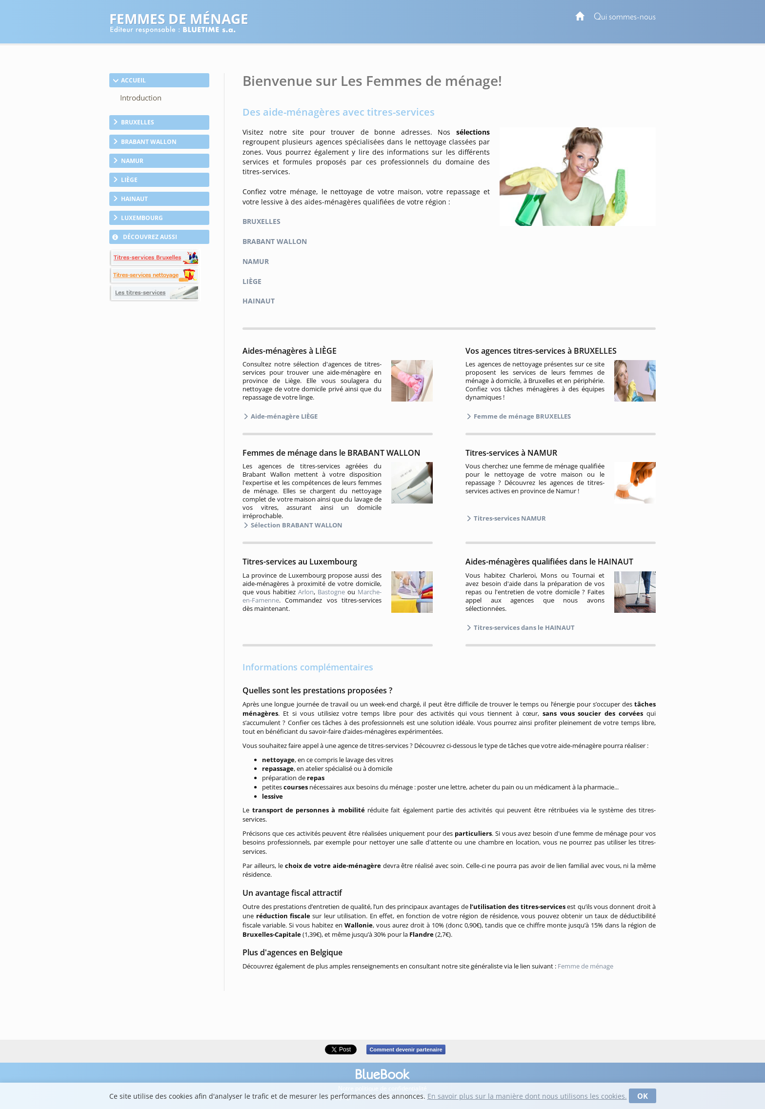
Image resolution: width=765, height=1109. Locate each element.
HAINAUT (258, 300)
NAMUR (255, 261)
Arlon (306, 591)
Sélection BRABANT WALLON (295, 525)
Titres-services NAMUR (509, 518)
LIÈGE (252, 281)
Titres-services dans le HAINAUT (523, 627)
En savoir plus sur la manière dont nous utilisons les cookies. (527, 1096)
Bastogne (331, 591)
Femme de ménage (585, 966)
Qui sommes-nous (625, 17)
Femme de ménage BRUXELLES (521, 416)
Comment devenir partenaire (405, 1049)
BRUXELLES (261, 221)
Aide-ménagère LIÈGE (283, 416)
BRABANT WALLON (274, 241)
